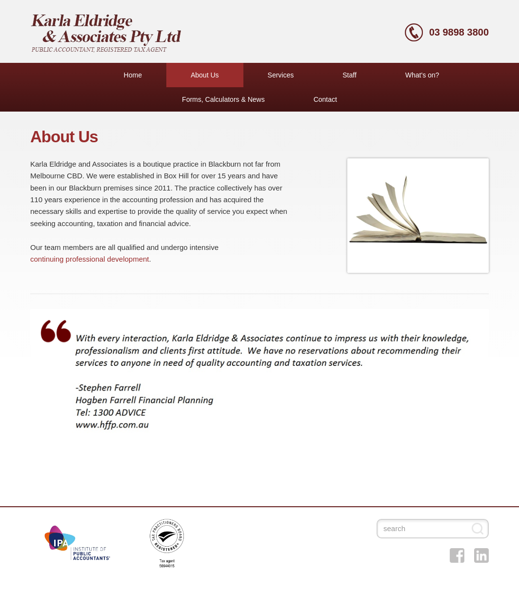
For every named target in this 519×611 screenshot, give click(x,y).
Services (281, 75)
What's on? (422, 75)
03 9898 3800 (459, 32)
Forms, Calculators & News (223, 99)
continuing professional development (89, 259)
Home (133, 75)
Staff (349, 75)
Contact (325, 99)
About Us (205, 75)
